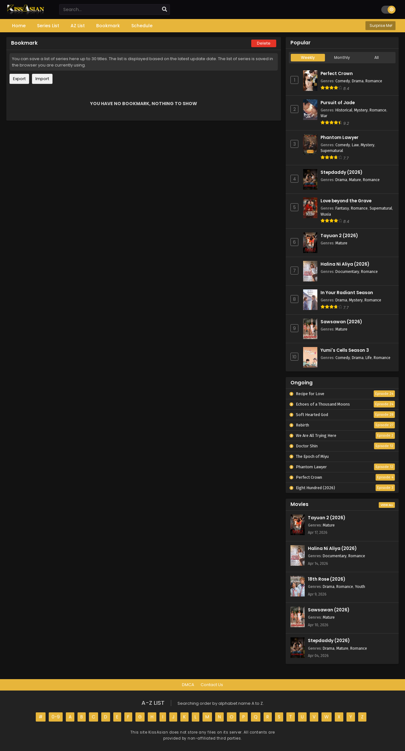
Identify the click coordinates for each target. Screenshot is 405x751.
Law (355, 144)
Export (19, 79)
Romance (373, 81)
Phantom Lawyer (339, 138)
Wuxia (326, 214)
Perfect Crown (337, 74)
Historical (343, 110)
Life (368, 357)
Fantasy (342, 208)
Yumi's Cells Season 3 (345, 350)
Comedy (342, 81)
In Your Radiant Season (347, 293)
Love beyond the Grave (346, 201)
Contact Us (212, 685)
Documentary (347, 271)
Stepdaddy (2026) (341, 172)
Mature (355, 179)
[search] (164, 9)
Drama (358, 81)
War (324, 115)
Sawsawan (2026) (341, 322)
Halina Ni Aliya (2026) (345, 264)
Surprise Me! (380, 25)
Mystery (361, 110)
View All (387, 505)
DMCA (188, 685)
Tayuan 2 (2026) (339, 236)
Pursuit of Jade (338, 103)
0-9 (56, 717)
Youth (360, 586)
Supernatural (332, 150)
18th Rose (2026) (326, 579)
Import (42, 79)
